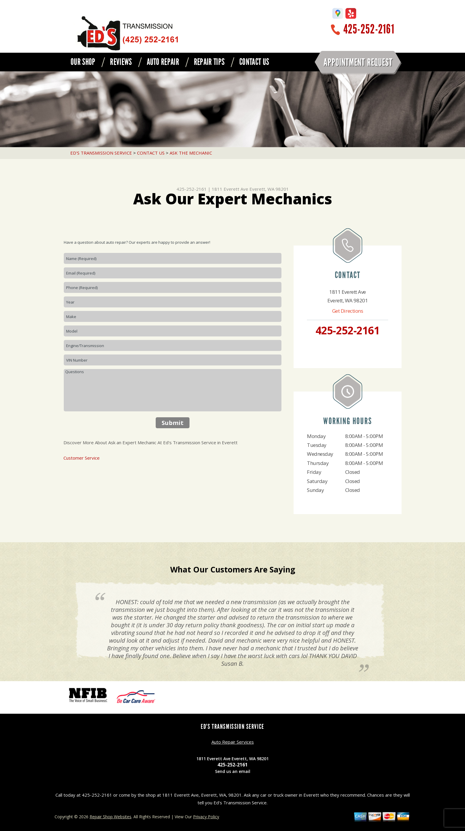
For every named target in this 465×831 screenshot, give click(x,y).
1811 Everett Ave (230, 189)
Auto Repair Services (232, 742)
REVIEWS (121, 62)
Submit (173, 423)
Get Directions (347, 310)
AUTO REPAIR (163, 62)
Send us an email (232, 771)
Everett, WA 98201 (269, 189)
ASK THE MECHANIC (191, 153)
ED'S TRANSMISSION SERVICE (101, 153)
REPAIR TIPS (209, 62)
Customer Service (81, 458)
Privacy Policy (206, 816)
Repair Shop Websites (110, 816)
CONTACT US (254, 62)
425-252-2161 (368, 29)
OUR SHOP (83, 62)
